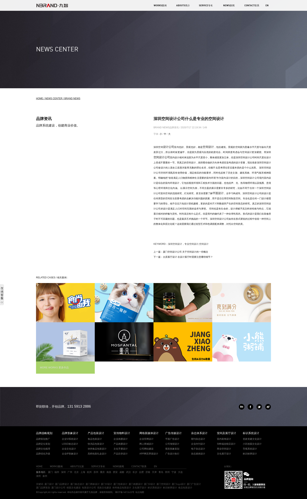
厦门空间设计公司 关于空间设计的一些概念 (185, 251)
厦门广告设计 (194, 484)
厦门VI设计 (106, 484)
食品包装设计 (185, 487)
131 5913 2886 (79, 406)
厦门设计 (49, 484)
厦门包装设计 (120, 484)
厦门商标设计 (93, 484)
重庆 (102, 472)
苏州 (96, 472)
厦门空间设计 (163, 484)
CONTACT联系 (251, 5)
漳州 (38, 475)
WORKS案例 (160, 5)
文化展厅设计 (139, 487)
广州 (70, 472)
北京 (76, 472)
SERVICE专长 (206, 5)
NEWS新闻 (229, 5)
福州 (56, 472)
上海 (82, 472)
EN (267, 5)
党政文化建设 (104, 487)
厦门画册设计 (136, 484)
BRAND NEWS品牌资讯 (167, 127)
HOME (39, 466)
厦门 (50, 472)
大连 (180, 472)
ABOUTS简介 (183, 5)
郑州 (167, 472)
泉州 (44, 475)
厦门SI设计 (149, 484)
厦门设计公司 (58, 487)
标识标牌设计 (170, 487)
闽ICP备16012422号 (124, 492)
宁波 (174, 472)
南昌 (109, 472)
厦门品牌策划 (43, 487)
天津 (154, 472)
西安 (115, 472)
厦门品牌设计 (62, 484)
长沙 (135, 472)
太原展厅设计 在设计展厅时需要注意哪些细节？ (188, 257)
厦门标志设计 (77, 484)
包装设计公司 (89, 487)
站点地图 (139, 492)
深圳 (63, 472)
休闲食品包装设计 (121, 487)
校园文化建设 (74, 487)
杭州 (89, 472)
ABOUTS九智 (77, 466)
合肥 (141, 472)
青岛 (161, 472)
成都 (121, 472)
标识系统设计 (155, 487)
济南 (147, 472)
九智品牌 (93, 492)
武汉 (128, 472)
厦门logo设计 (179, 484)
